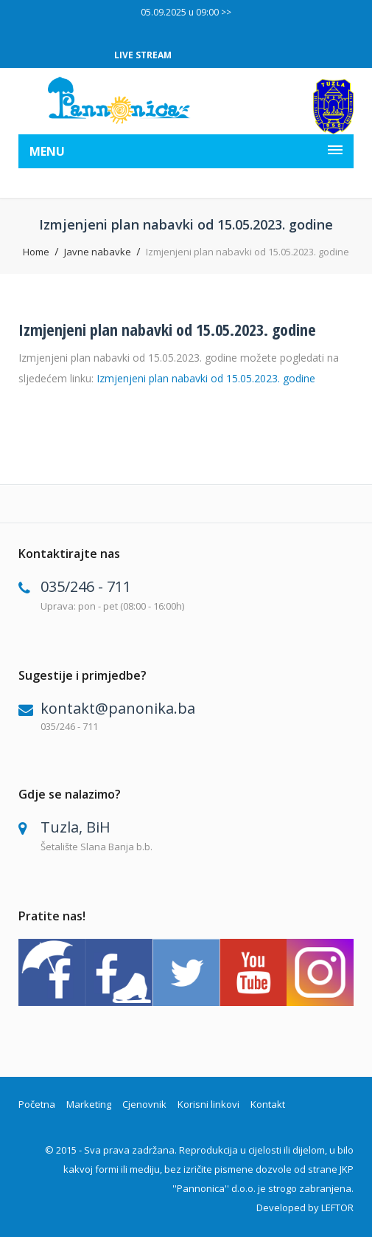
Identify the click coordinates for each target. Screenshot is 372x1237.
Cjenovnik (144, 1104)
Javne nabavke (97, 251)
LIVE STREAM (143, 55)
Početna (36, 1104)
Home (36, 251)
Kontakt (267, 1104)
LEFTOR (337, 1207)
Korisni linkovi (208, 1104)
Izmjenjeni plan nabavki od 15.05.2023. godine (167, 329)
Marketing (88, 1104)
